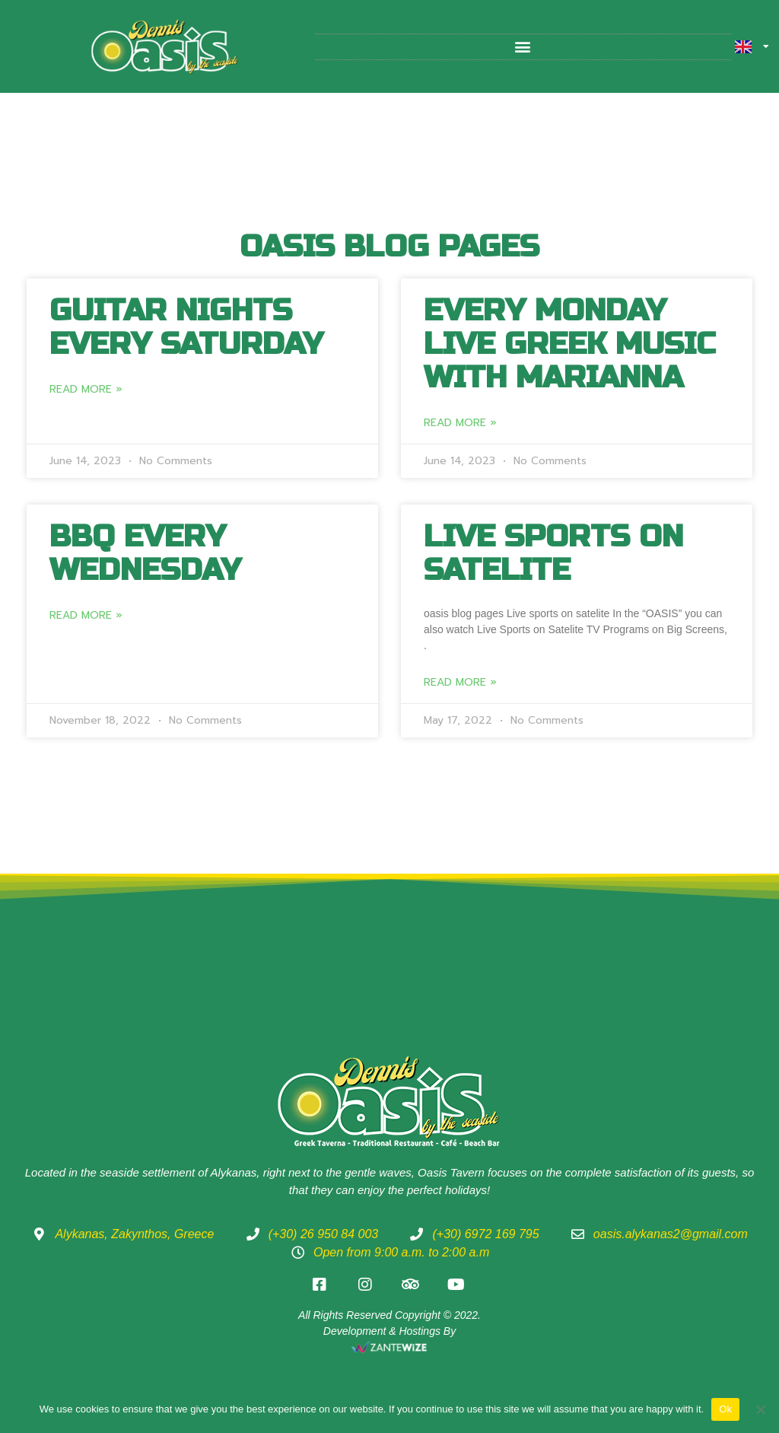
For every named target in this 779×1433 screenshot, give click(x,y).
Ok (725, 1409)
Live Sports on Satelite (553, 553)
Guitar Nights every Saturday (186, 327)
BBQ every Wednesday (145, 553)
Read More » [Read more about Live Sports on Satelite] (460, 682)
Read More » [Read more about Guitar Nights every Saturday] (85, 389)
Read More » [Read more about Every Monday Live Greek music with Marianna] (460, 423)
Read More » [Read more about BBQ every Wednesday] (85, 615)
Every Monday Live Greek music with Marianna (569, 344)
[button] (523, 46)
